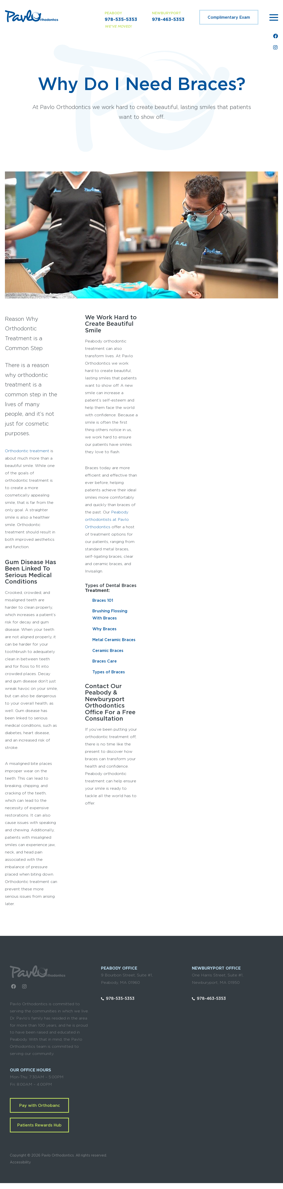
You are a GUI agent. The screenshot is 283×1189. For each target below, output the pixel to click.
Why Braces (104, 629)
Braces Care (104, 661)
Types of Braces (108, 672)
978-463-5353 (168, 19)
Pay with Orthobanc (39, 1106)
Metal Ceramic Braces (113, 640)
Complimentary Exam (229, 17)
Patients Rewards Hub (39, 1125)
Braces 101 (102, 600)
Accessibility (20, 1162)
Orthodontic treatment (27, 451)
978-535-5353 (121, 19)
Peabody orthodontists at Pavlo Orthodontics (107, 519)
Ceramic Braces (107, 651)
